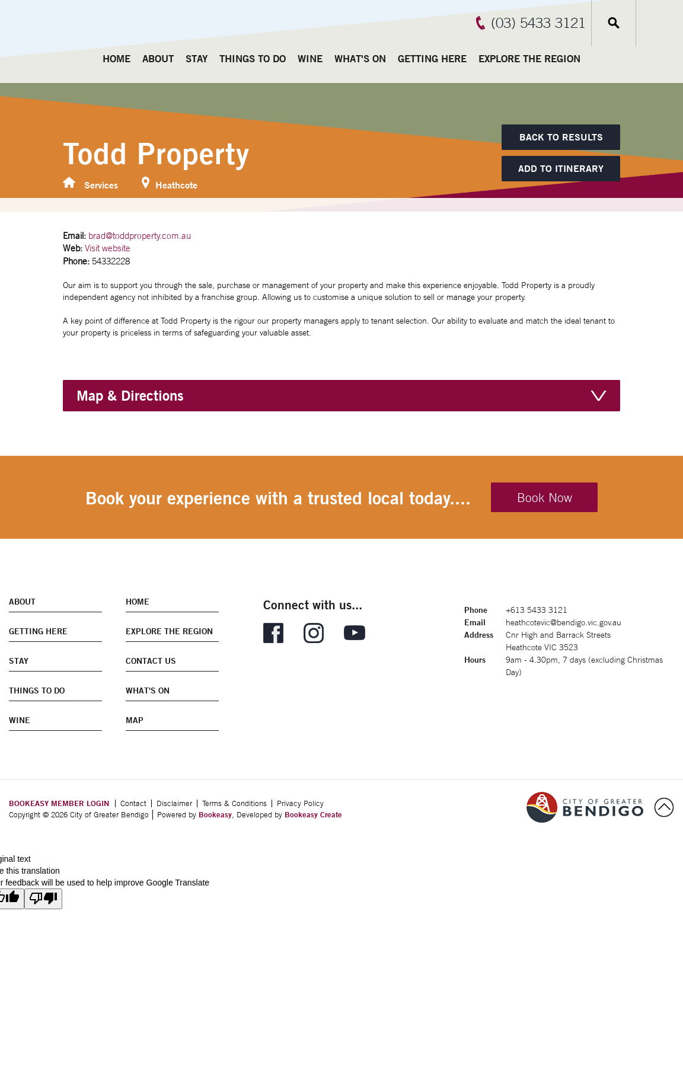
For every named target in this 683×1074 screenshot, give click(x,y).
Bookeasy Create (313, 814)
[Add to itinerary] (561, 168)
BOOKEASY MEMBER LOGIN (59, 803)
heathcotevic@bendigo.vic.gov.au (563, 622)
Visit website (107, 248)
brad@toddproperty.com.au (139, 235)
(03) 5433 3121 (538, 22)
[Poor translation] (43, 898)
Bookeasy (215, 814)
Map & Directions (130, 395)
